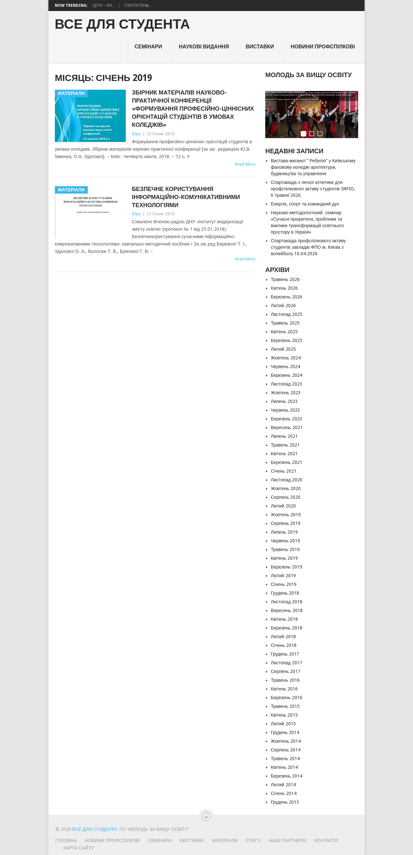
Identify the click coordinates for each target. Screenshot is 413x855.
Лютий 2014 (283, 784)
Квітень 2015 (284, 715)
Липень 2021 (284, 436)
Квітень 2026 (284, 288)
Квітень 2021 (284, 453)
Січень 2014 (283, 793)
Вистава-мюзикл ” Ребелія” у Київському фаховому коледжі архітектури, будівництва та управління (313, 167)
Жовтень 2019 (286, 514)
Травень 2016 (285, 680)
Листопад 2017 (286, 662)
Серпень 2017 (285, 671)
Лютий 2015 (283, 723)
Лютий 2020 (283, 505)
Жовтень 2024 (286, 357)
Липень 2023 (284, 401)
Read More (245, 164)
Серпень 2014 (285, 749)
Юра (136, 133)
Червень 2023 (285, 410)
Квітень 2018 (284, 619)
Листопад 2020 (286, 479)
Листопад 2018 (286, 601)
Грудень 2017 (285, 654)
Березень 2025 (286, 340)
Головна (66, 840)
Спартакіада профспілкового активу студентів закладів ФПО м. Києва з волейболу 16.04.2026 (308, 247)
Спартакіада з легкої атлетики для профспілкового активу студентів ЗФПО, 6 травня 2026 (313, 189)
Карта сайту (79, 847)
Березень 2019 (286, 566)
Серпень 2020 (285, 497)
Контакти (326, 840)
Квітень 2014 (284, 767)
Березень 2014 (286, 776)
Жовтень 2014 (286, 741)
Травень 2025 (285, 323)
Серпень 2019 (285, 523)
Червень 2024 (285, 366)
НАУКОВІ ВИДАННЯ (204, 47)
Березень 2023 (286, 418)
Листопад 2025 (286, 314)
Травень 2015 (285, 706)
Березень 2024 (286, 375)
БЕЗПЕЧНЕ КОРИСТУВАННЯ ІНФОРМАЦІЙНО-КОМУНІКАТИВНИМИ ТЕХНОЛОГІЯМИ (186, 197)
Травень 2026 (285, 279)
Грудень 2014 (285, 732)
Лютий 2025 (283, 349)
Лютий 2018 (283, 636)
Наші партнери (287, 840)
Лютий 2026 (283, 305)
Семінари (148, 47)
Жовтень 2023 (286, 392)
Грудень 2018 (285, 593)
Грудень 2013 (285, 802)
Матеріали (224, 840)
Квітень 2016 (284, 688)
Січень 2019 (283, 584)
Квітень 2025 (284, 331)
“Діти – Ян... (103, 5)
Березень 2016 (286, 697)
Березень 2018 (286, 627)
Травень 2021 (285, 445)
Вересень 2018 (287, 610)
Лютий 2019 (283, 575)
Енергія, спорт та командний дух (305, 203)
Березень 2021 (286, 462)
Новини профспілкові (323, 47)
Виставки (260, 47)
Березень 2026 (286, 296)
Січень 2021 (283, 471)
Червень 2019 (285, 540)
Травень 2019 (285, 549)
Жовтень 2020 (286, 488)
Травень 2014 (285, 758)
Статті (253, 840)
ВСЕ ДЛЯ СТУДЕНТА (122, 24)
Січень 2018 (283, 645)
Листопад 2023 (286, 384)
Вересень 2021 (287, 427)
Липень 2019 (284, 532)
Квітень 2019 (284, 558)
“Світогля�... (138, 5)
